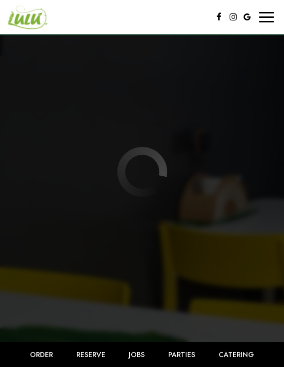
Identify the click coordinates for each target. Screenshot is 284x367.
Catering (236, 355)
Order (41, 355)
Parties (181, 355)
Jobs (137, 355)
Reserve (90, 355)
